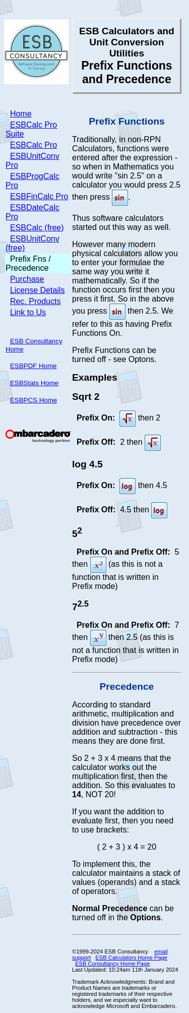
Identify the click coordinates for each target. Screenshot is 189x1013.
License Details (37, 290)
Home (21, 113)
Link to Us (28, 312)
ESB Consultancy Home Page (112, 964)
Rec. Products (35, 301)
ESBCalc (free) (37, 227)
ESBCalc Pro (33, 145)
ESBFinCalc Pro (39, 196)
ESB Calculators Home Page (131, 958)
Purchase (27, 279)
